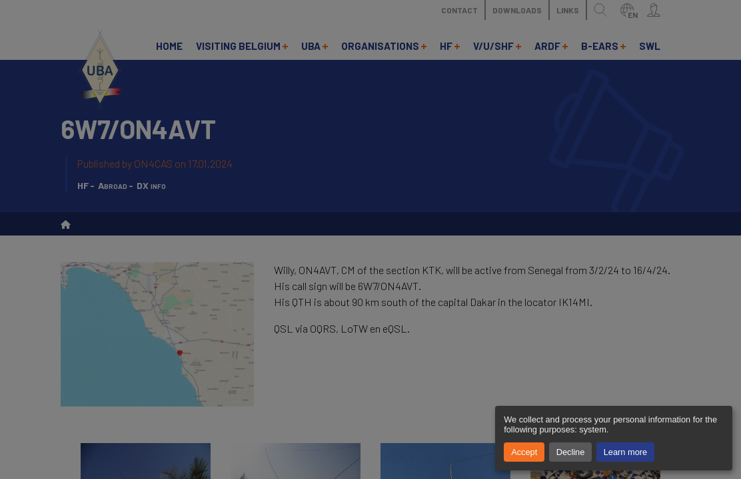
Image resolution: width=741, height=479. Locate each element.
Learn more (625, 452)
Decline (570, 452)
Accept (524, 452)
